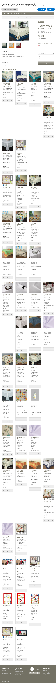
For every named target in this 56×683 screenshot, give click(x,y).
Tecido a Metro (15, 13)
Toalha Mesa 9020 (34, 471)
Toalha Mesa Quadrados (47, 295)
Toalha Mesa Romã (6, 471)
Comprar (46, 63)
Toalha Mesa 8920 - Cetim (47, 84)
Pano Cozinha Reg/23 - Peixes (7, 606)
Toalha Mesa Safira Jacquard (7, 569)
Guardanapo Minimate (6, 536)
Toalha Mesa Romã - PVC (34, 366)
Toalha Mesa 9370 (34, 329)
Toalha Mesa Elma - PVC (20, 536)
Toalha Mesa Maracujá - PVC (35, 569)
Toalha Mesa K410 (47, 471)
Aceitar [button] (50, 680)
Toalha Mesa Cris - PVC (6, 640)
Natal (44, 10)
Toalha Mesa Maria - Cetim (34, 84)
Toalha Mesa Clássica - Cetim (20, 84)
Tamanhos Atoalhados (43, 51)
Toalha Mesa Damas (34, 259)
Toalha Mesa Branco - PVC (6, 402)
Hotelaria (38, 10)
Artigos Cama (20, 10)
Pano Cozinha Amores (20, 402)
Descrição (5, 51)
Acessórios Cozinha (9, 10)
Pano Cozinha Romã (6, 438)
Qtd (39, 56)
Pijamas (49, 10)
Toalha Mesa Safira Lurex (20, 640)
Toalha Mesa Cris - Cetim (6, 188)
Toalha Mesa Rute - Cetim (6, 224)
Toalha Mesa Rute (20, 259)
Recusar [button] (42, 680)
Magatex (4, 670)
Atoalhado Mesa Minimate (35, 438)
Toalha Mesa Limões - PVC (20, 366)
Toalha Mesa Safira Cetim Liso (20, 570)
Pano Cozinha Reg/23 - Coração (34, 607)
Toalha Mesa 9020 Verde (20, 471)
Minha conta (45, 670)
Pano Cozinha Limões (34, 402)
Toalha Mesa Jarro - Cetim (6, 84)
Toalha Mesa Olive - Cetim (23, 17)
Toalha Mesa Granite (6, 295)
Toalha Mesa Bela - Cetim (6, 152)
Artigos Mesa (30, 10)
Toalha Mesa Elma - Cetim (47, 502)
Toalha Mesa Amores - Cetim (48, 118)
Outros (23, 13)
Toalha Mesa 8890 (6, 259)
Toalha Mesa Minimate (47, 329)
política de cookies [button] (30, 675)
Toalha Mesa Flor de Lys (20, 329)
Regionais (6, 13)
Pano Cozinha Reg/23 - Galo (20, 606)
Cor (39, 45)
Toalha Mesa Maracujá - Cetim (20, 153)
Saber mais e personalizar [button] (10, 680)
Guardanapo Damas (20, 295)
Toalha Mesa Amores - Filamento (20, 224)
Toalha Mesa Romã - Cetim (34, 188)
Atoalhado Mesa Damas (21, 438)
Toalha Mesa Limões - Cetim (21, 188)
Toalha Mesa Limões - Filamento (34, 224)
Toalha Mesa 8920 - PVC (6, 366)
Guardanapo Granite (34, 295)
